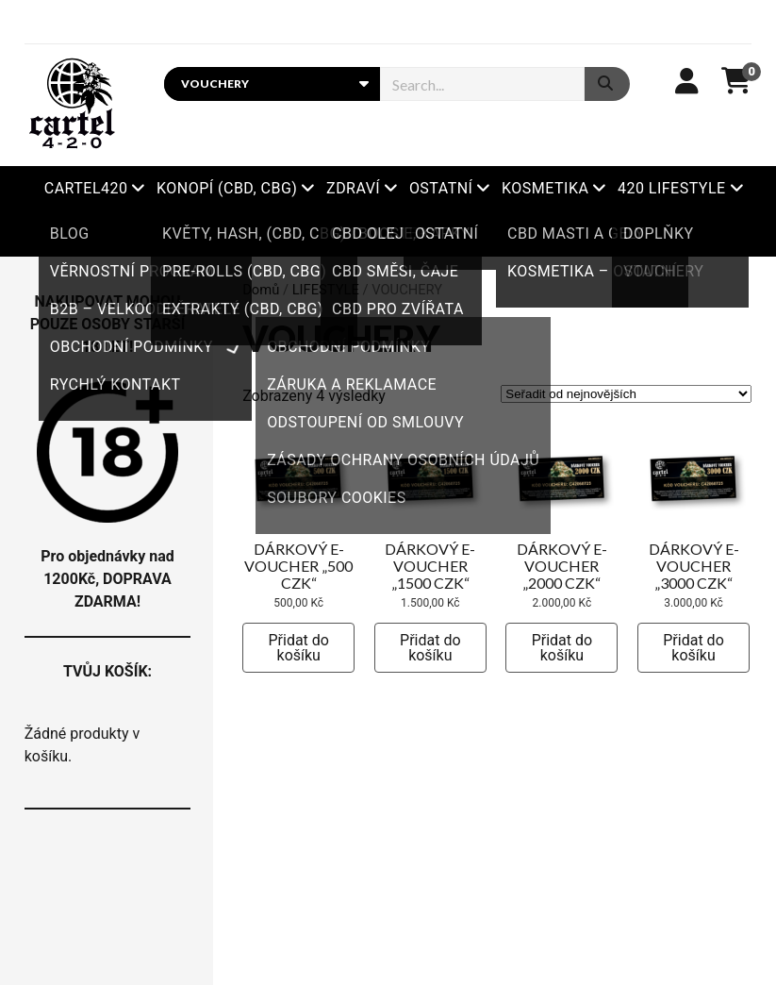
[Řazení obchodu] (626, 394)
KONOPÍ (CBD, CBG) (227, 188)
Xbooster (388, 233)
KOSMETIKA (545, 188)
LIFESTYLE (325, 289)
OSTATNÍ (441, 188)
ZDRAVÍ (353, 188)
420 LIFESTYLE (672, 188)
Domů (260, 289)
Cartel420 (86, 188)
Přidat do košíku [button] (298, 647)
